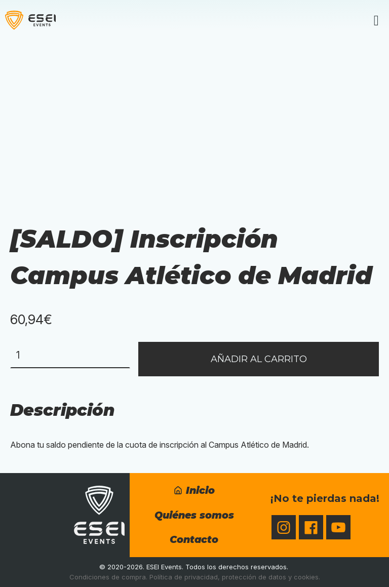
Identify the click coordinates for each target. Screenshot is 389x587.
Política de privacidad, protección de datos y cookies (234, 577)
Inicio (194, 490)
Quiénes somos (194, 515)
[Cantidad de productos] (70, 355)
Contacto (194, 539)
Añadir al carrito (259, 359)
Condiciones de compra (107, 577)
